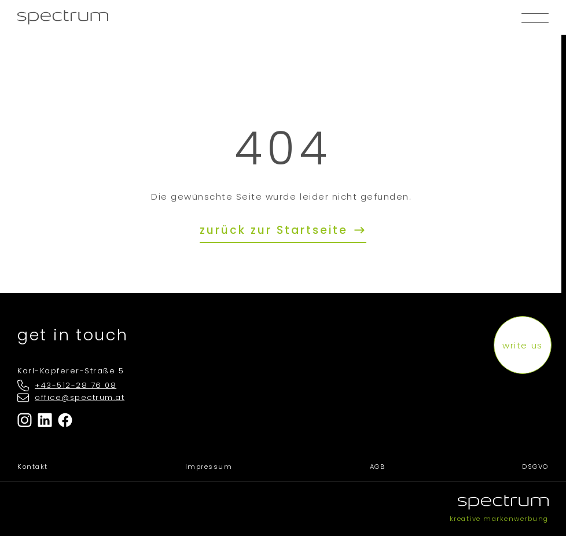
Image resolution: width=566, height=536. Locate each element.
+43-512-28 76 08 (75, 385)
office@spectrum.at (79, 397)
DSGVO (535, 466)
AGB (377, 466)
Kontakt (32, 466)
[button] (535, 17)
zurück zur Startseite (276, 230)
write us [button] (522, 345)
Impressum (209, 466)
